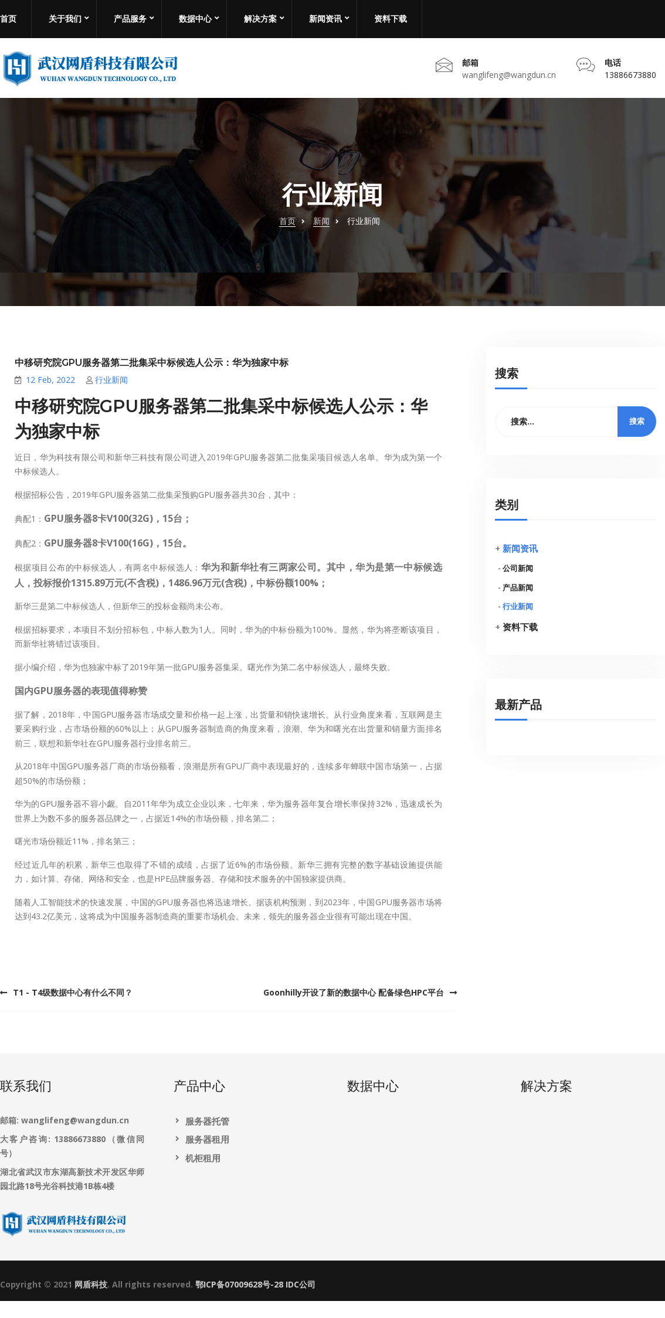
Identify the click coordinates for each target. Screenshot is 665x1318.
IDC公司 (300, 1302)
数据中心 (195, 18)
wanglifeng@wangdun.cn (509, 83)
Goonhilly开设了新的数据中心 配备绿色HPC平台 (353, 1009)
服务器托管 (207, 1139)
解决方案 (260, 18)
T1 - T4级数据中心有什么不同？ (73, 1009)
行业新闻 (111, 397)
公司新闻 (518, 585)
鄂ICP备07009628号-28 (239, 1302)
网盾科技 (90, 1302)
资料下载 (390, 18)
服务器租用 (207, 1157)
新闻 (321, 238)
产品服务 (130, 18)
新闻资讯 (325, 18)
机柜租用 (202, 1175)
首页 (8, 18)
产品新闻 (518, 605)
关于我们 (65, 18)
